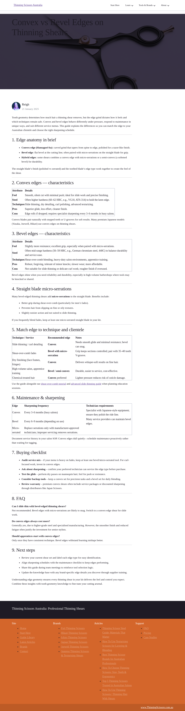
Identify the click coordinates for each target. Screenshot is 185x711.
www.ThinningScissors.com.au (157, 707)
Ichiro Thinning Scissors (74, 637)
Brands (23, 646)
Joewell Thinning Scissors (74, 646)
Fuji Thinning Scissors (73, 628)
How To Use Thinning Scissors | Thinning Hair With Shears (114, 694)
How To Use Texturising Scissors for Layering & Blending (115, 645)
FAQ (146, 628)
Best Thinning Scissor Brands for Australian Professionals (113, 659)
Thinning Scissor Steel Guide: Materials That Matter (114, 632)
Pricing (147, 633)
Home (23, 628)
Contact (24, 651)
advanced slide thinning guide (86, 383)
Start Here (25, 633)
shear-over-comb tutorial (53, 383)
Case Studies (150, 637)
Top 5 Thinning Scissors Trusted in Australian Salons (117, 683)
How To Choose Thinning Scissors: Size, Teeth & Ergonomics (115, 672)
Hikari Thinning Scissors (74, 633)
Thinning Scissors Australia (28, 5)
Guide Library (27, 637)
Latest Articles (27, 642)
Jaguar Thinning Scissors (74, 642)
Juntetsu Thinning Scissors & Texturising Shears (75, 653)
